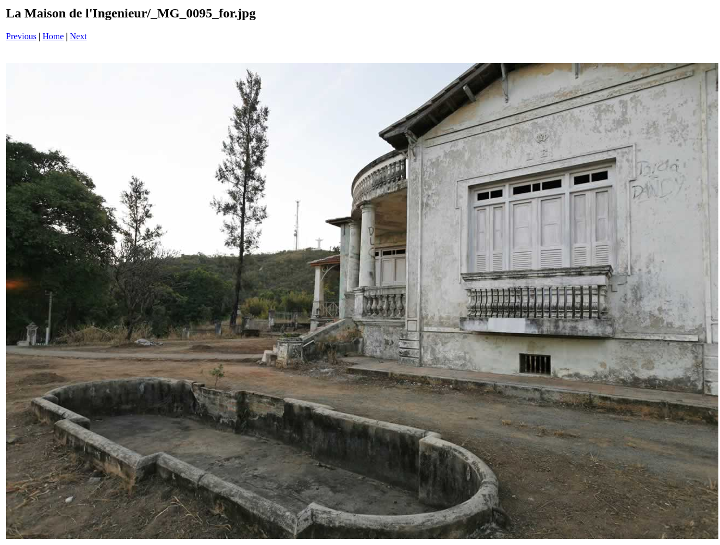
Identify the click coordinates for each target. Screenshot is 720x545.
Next (78, 36)
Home (53, 36)
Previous (21, 36)
